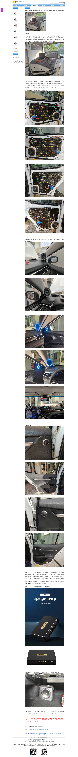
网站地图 (39, 737)
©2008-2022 (38, 740)
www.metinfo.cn (42, 740)
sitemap (46, 737)
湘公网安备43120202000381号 (47, 739)
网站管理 (42, 737)
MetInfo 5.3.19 (36, 756)
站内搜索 (35, 737)
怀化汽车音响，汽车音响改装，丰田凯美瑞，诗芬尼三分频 (38, 729)
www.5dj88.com (17, 60)
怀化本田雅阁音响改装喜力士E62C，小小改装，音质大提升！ (37, 733)
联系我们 (32, 737)
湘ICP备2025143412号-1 (38, 739)
